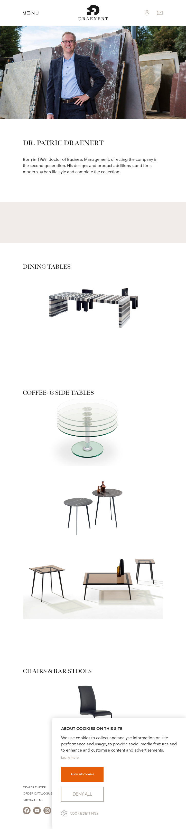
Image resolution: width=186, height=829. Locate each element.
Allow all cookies (82, 774)
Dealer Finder (34, 787)
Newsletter (32, 799)
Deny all (82, 794)
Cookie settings (84, 813)
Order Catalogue (37, 793)
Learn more (70, 758)
